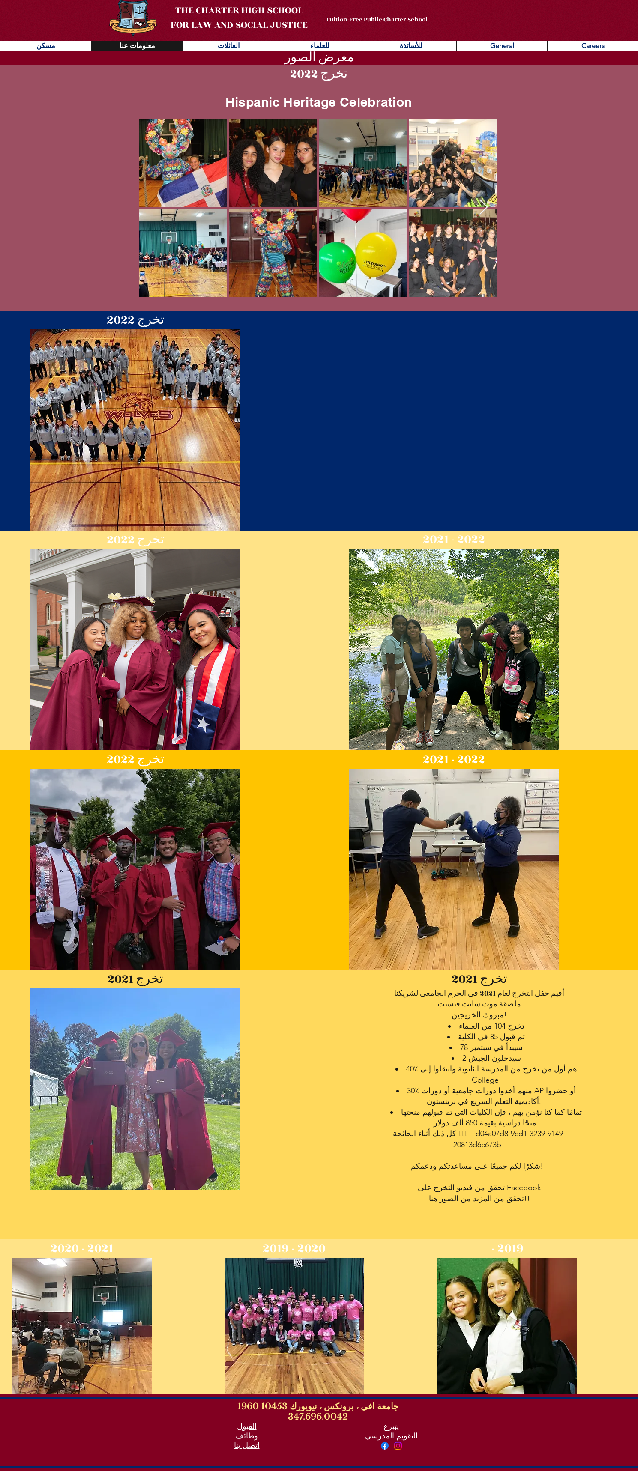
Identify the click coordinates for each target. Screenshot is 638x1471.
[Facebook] (385, 1446)
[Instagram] (398, 1446)
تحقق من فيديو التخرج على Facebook (479, 1187)
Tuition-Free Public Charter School (377, 19)
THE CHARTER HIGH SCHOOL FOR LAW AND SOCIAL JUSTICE (239, 17)
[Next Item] (483, 207)
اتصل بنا (247, 1445)
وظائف (247, 1436)
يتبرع (391, 1426)
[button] (135, 430)
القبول (247, 1426)
